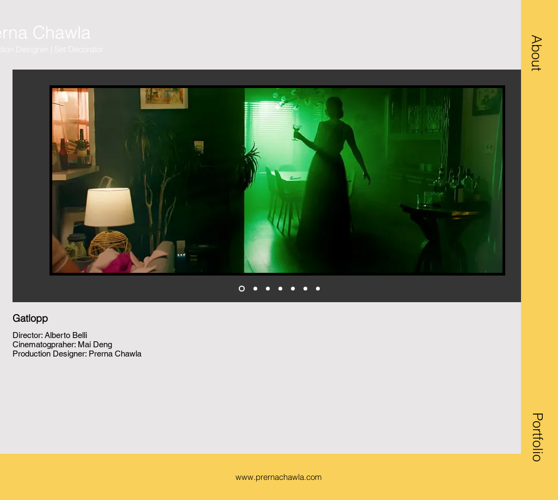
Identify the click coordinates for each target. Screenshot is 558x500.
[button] (537, 52)
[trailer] (318, 289)
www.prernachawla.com (278, 477)
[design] (293, 289)
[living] (255, 289)
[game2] (280, 289)
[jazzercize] (305, 289)
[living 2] (242, 289)
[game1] (268, 289)
